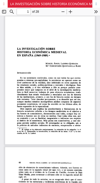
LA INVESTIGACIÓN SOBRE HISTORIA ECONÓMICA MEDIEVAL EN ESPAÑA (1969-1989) (55, 4)
